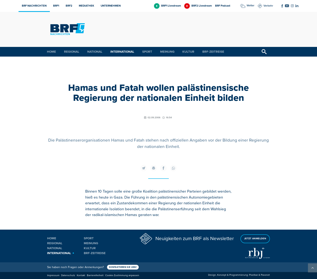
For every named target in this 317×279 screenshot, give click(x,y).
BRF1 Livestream (171, 5)
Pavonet (265, 275)
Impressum (53, 275)
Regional (71, 51)
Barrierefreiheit (95, 275)
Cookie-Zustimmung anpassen (122, 275)
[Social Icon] (282, 6)
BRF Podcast (222, 5)
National (94, 51)
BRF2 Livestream (201, 5)
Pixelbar (253, 275)
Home (51, 51)
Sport (147, 51)
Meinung (167, 51)
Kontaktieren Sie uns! (123, 267)
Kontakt (81, 275)
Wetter (250, 5)
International (122, 51)
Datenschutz (68, 275)
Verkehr (268, 5)
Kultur (188, 51)
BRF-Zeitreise (213, 51)
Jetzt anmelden (255, 238)
